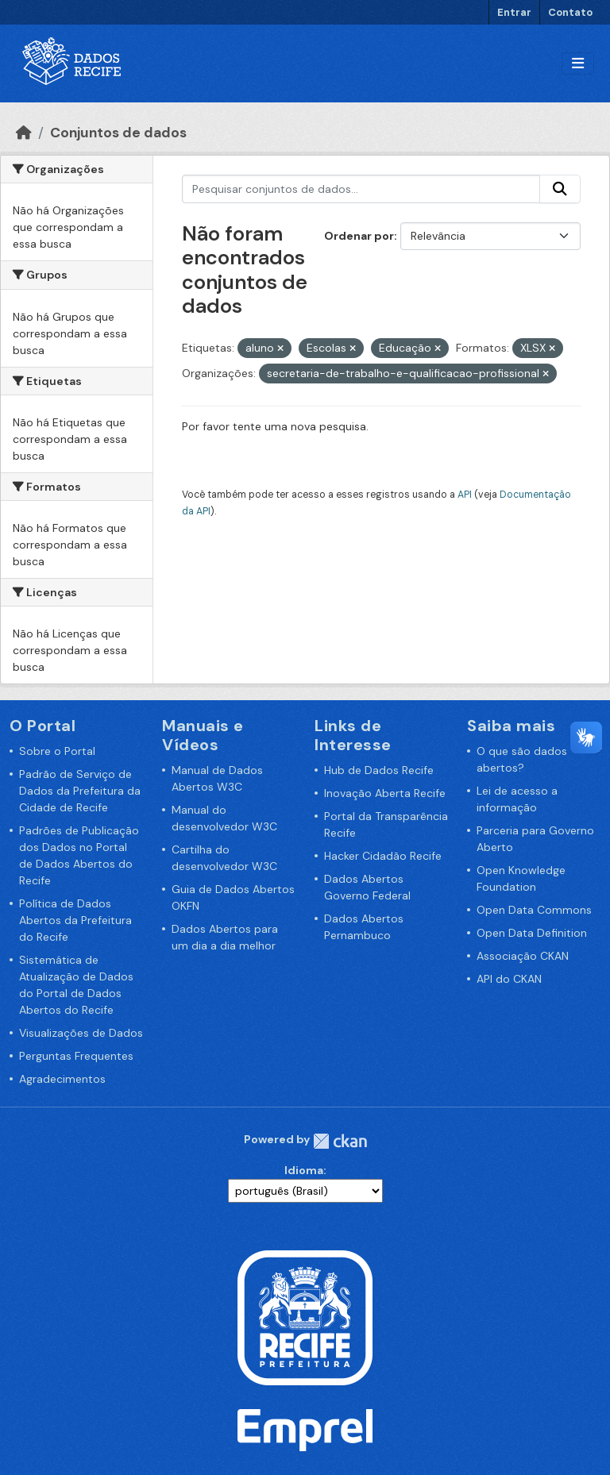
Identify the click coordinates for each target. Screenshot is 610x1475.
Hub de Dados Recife (379, 770)
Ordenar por (359, 236)
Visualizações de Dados (81, 1033)
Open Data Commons (534, 910)
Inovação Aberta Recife (385, 793)
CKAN (340, 1141)
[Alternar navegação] (578, 63)
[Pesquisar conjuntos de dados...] (361, 189)
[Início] (24, 132)
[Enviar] (560, 189)
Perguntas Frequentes (76, 1056)
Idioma (303, 1170)
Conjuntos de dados (118, 132)
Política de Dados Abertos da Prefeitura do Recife (75, 920)
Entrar (514, 12)
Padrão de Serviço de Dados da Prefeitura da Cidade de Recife (80, 791)
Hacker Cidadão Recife (383, 856)
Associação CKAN (523, 956)
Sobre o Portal (57, 751)
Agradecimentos (62, 1079)
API (465, 494)
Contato (570, 12)
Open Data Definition (532, 933)
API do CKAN (509, 979)
